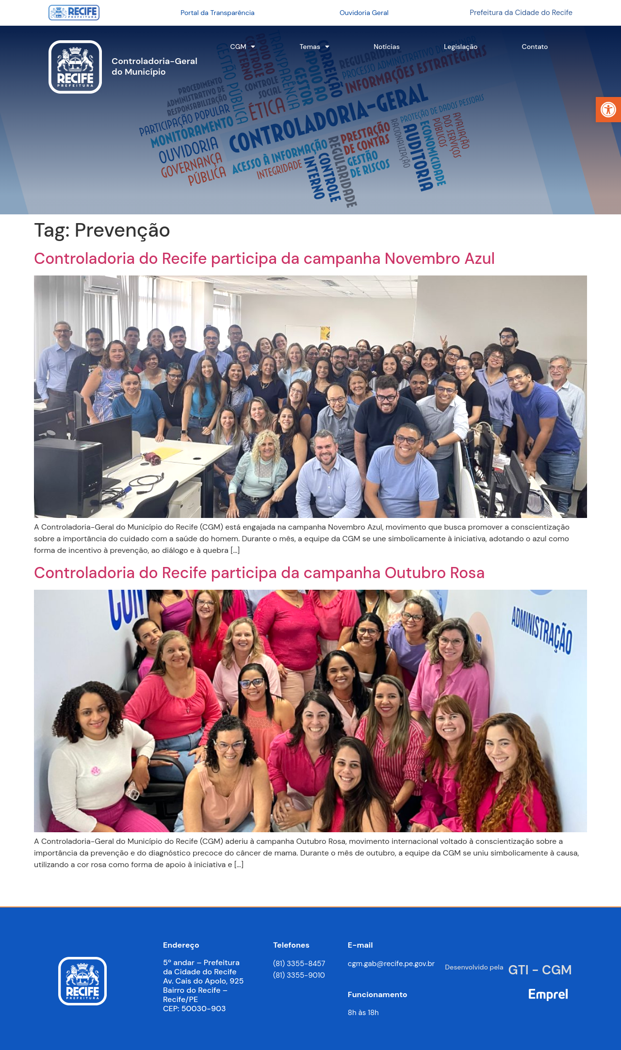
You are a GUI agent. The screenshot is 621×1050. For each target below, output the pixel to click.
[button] (608, 109)
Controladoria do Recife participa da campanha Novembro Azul (264, 258)
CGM (243, 46)
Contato (535, 46)
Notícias (387, 46)
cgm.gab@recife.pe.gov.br (391, 964)
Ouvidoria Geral (364, 12)
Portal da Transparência (217, 12)
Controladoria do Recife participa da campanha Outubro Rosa (259, 573)
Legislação (460, 46)
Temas (315, 46)
